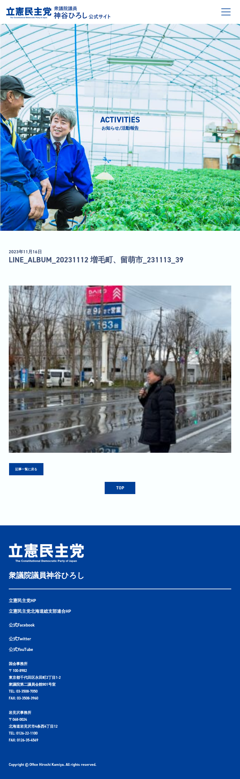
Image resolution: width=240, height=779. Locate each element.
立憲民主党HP (22, 601)
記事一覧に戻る (26, 469)
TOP (120, 488)
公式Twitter (20, 639)
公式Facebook (22, 625)
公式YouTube (21, 650)
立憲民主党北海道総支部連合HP (40, 611)
